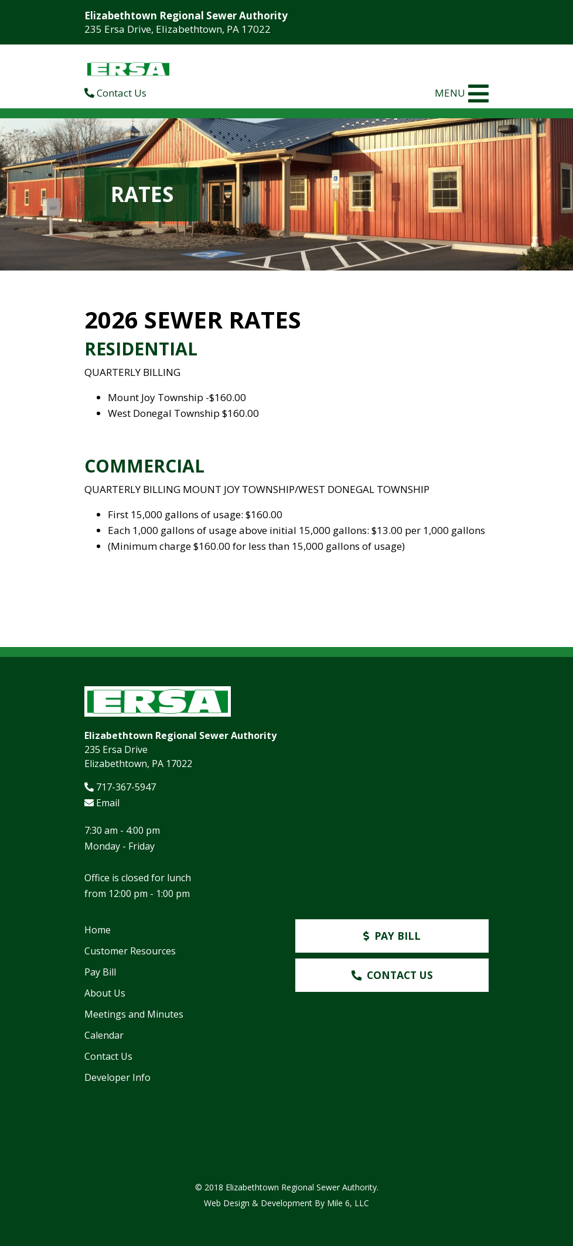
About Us (104, 993)
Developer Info (117, 1077)
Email (102, 802)
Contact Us (115, 93)
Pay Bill (100, 972)
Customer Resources (130, 950)
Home (97, 929)
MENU (462, 93)
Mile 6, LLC (348, 1203)
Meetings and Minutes (133, 1014)
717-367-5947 (120, 787)
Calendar (104, 1035)
